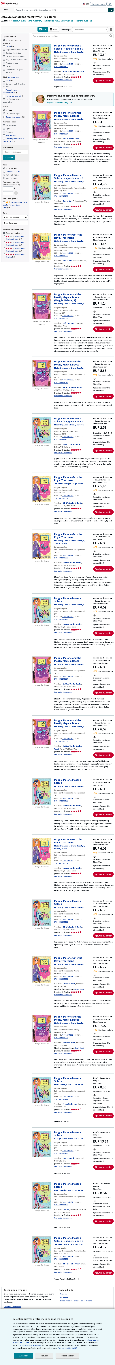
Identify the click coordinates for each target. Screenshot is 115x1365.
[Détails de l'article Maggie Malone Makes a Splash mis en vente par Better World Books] (42, 608)
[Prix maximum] (8, 193)
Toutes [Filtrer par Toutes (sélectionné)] (7, 110)
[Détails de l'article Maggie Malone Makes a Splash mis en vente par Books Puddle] (42, 1140)
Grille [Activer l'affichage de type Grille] (54, 29)
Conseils (63, 1290)
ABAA (76, 985)
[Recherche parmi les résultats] (73, 36)
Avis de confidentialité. (41, 1348)
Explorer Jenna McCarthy (60, 103)
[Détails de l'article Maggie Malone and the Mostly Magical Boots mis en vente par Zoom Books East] (42, 125)
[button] (110, 35)
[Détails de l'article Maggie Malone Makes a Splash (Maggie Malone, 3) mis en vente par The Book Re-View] (42, 1246)
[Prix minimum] (8, 188)
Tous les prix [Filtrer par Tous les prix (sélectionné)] (10, 168)
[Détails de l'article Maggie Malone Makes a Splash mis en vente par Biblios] (42, 1192)
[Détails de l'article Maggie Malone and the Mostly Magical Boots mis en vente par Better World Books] (42, 668)
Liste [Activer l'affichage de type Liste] (43, 29)
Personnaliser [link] (67, 1356)
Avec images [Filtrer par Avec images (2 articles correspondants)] (11, 135)
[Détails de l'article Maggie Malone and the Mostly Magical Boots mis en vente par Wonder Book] (42, 1024)
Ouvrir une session (98, 4)
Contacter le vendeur (63, 80)
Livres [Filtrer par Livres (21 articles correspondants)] (9, 46)
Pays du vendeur (11, 223)
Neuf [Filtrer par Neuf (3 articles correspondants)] (8, 80)
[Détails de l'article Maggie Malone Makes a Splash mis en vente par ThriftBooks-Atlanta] (42, 911)
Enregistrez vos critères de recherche (75, 1297)
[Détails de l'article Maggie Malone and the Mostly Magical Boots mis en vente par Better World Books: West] (42, 730)
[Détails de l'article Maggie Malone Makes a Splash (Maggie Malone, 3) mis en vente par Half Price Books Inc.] (42, 428)
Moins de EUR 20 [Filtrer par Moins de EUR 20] (12, 172)
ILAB (82, 985)
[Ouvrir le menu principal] (6, 10)
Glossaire (64, 1294)
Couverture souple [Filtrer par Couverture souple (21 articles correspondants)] (14, 117)
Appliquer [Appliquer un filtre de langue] (9, 158)
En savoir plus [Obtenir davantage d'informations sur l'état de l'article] (13, 77)
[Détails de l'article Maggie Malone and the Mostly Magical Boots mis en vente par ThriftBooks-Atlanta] (42, 371)
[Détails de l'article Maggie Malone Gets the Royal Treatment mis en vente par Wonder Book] (42, 966)
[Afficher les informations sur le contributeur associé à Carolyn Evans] (77, 119)
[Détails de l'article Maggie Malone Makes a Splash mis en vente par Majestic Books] (42, 1086)
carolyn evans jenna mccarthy (27, 20)
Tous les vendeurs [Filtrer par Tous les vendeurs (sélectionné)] (13, 233)
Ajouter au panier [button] (103, 80)
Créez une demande (12, 1303)
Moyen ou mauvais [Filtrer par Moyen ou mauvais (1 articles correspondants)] (13, 96)
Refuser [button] (43, 1356)
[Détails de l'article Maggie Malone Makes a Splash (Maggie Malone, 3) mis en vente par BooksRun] (42, 184)
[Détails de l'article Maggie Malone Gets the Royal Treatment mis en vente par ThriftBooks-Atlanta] (42, 487)
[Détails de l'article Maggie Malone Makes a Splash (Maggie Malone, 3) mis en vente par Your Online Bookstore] (42, 57)
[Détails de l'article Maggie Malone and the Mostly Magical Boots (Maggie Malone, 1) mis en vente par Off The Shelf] (42, 304)
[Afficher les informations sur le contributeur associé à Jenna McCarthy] (61, 52)
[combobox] (61, 10)
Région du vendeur (11, 217)
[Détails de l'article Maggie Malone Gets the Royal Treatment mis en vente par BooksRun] (42, 244)
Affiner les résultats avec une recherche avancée (67, 20)
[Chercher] (111, 10)
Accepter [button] (23, 1356)
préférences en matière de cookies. (81, 1340)
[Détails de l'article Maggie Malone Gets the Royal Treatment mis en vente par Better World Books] (42, 544)
